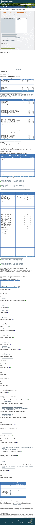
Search (33, 4)
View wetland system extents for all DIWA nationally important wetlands (11, 94)
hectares (7, 75)
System (2, 80)
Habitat (2, 101)
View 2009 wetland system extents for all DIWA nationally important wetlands (12, 187)
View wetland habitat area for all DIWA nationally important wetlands (10, 143)
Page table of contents (8, 49)
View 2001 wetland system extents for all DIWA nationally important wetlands (12, 189)
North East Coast (4, 295)
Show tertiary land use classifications (6, 281)
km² (7, 76)
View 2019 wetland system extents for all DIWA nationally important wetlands (12, 183)
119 (10, 500)
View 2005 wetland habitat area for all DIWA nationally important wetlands (12, 268)
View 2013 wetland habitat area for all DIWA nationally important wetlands (12, 265)
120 (24, 492)
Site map (2, 4)
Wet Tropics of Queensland (6, 351)
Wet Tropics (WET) (4, 321)
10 (10, 491)
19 (10, 493)
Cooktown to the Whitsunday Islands (8, 476)
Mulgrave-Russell (4, 299)
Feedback (18, 525)
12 (18, 492)
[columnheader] (6, 284)
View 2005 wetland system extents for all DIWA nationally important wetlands (12, 188)
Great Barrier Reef (4, 350)
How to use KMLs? (17, 37)
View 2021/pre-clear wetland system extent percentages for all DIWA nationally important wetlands (15, 192)
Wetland (19, 509)
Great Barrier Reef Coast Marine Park (7, 362)
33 (18, 490)
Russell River (4, 302)
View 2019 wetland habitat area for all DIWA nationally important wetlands (12, 263)
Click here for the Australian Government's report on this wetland (10, 48)
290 (10, 501)
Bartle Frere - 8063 (19, 19)
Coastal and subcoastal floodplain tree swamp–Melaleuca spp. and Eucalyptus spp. (14, 410)
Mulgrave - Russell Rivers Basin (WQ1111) (8, 472)
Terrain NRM (4, 306)
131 (24, 500)
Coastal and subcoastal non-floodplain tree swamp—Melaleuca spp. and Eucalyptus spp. (15, 412)
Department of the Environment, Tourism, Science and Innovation (18, 7)
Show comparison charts (17, 70)
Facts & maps (8, 9)
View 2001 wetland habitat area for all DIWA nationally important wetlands (12, 269)
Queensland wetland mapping (6, 436)
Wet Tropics (3, 430)
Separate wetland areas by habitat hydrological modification (10, 77)
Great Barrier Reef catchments (6, 405)
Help (8, 4)
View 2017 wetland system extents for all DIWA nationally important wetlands (12, 184)
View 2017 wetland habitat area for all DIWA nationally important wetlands (12, 264)
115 (10, 492)
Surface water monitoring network (7, 437)
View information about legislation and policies (7, 483)
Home (3, 9)
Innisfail (3, 325)
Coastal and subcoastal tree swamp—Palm (8, 413)
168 (10, 490)
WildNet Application (15, 509)
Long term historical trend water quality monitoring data (10, 435)
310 (24, 501)
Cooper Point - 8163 (5, 314)
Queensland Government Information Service (13, 14)
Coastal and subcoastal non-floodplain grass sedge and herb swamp (12, 411)
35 (18, 501)
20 (14, 501)
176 (24, 490)
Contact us (5, 4)
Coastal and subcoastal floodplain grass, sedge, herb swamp (11, 409)
